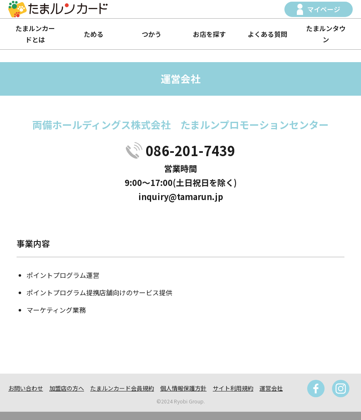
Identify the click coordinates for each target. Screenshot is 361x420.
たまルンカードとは (35, 33)
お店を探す (209, 34)
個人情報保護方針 (183, 388)
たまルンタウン (326, 33)
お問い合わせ (25, 388)
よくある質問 (267, 34)
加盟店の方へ (66, 388)
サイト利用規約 (233, 388)
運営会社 (271, 388)
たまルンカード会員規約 (122, 388)
